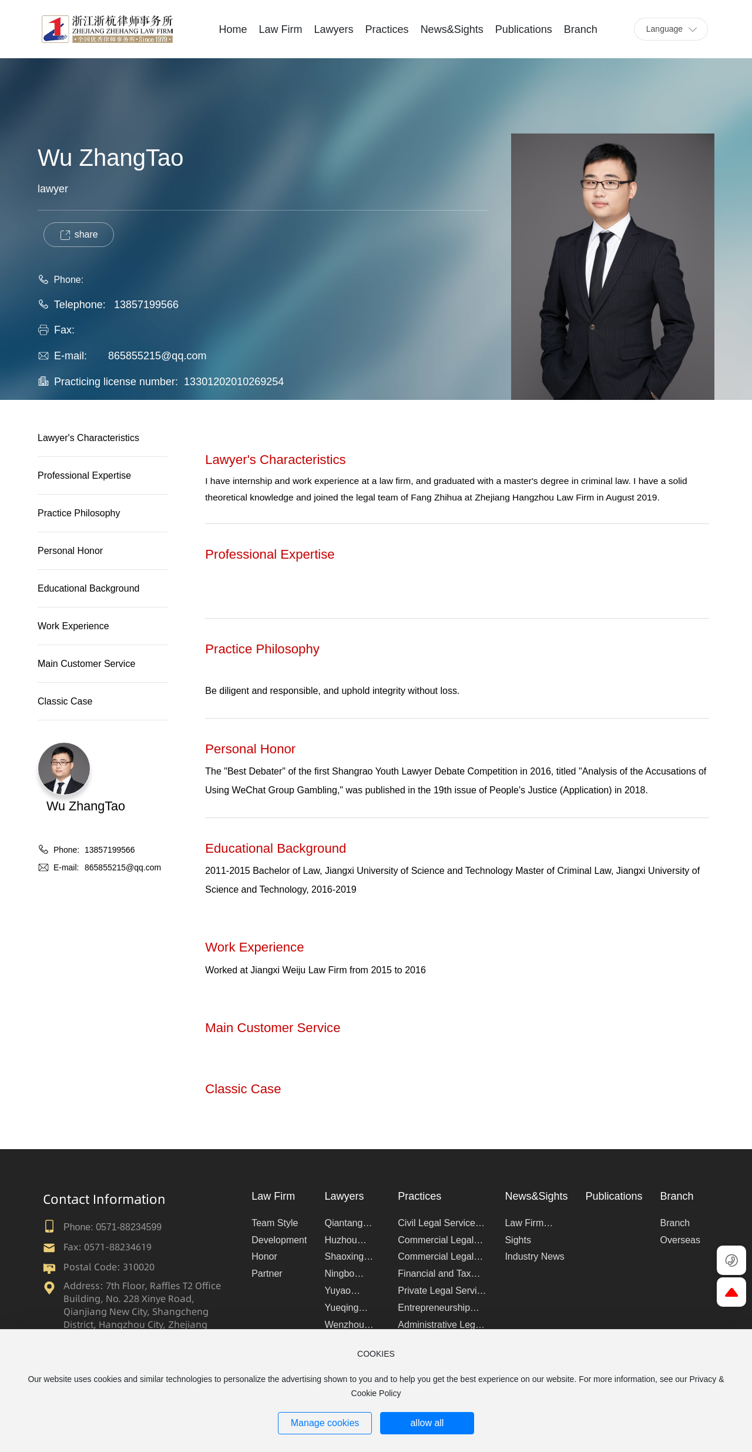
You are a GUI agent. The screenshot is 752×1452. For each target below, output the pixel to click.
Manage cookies (325, 1423)
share (78, 235)
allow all (427, 1423)
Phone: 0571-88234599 (112, 1227)
